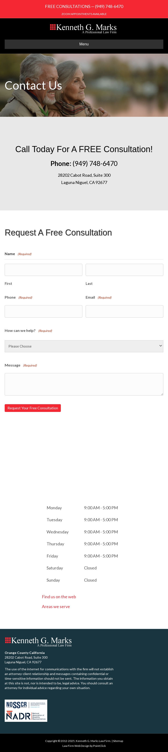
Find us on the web (59, 595)
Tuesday (54, 518)
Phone (18, 297)
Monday (54, 506)
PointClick (99, 745)
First (8, 283)
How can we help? (28, 330)
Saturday (55, 567)
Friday (52, 555)
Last (89, 283)
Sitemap (118, 740)
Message (21, 365)
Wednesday (58, 530)
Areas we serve (56, 605)
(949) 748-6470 (109, 6)
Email (98, 297)
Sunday (53, 579)
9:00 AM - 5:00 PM (101, 506)
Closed (90, 567)
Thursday (55, 543)
